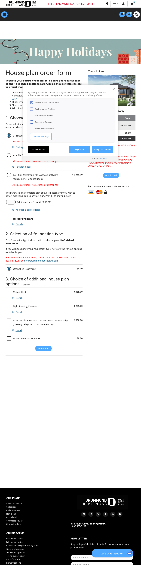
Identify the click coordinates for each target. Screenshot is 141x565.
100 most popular (14, 521)
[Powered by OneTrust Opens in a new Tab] (104, 159)
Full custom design (14, 542)
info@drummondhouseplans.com (41, 261)
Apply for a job (13, 560)
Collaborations (13, 511)
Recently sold (12, 517)
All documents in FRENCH (26, 339)
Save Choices (38, 149)
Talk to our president (15, 556)
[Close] (114, 88)
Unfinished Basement (24, 269)
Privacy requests (13, 563)
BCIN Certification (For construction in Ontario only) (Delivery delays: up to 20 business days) (40, 322)
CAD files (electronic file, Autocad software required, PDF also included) (35, 177)
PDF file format (21, 155)
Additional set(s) (25, 202)
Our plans (13, 498)
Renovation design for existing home (22, 546)
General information (15, 549)
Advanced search (14, 504)
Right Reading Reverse (25, 306)
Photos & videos (13, 524)
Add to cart (43, 349)
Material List (19, 292)
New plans (11, 514)
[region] (70, 123)
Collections (11, 507)
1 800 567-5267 (78, 526)
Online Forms (15, 533)
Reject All (79, 149)
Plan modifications (14, 539)
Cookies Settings (41, 136)
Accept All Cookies (102, 149)
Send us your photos (15, 553)
